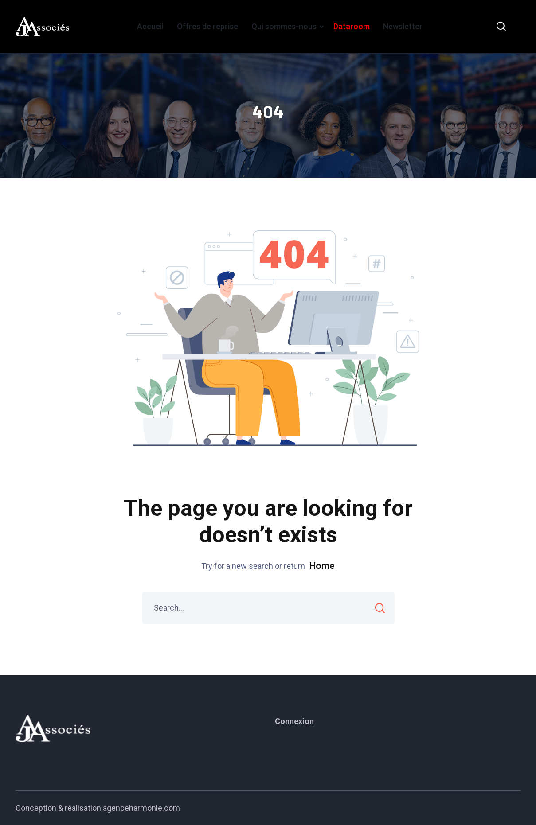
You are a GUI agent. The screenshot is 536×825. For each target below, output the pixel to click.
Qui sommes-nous (284, 26)
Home (322, 565)
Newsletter (403, 26)
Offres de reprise (207, 26)
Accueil (150, 26)
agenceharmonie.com (141, 808)
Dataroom (351, 26)
